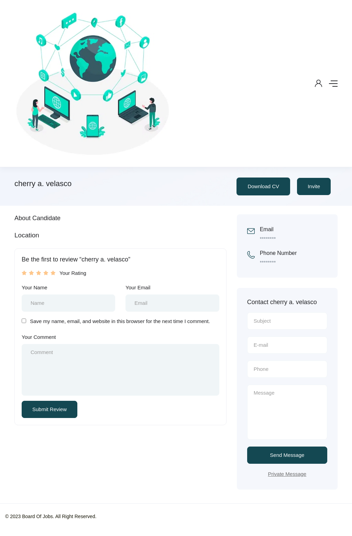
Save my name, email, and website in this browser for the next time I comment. (120, 321)
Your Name (34, 287)
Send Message (287, 455)
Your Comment (39, 337)
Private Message (287, 474)
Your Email (137, 287)
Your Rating (72, 273)
